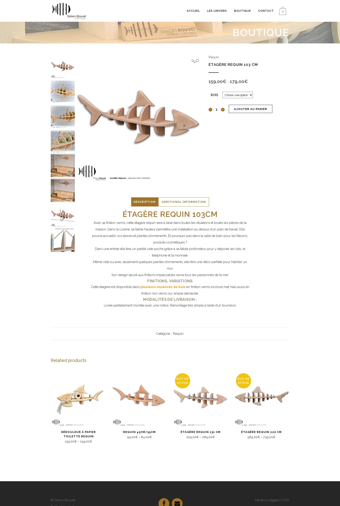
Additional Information (184, 201)
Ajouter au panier (250, 109)
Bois (214, 95)
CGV (285, 500)
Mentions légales (267, 500)
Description (144, 201)
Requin (214, 57)
